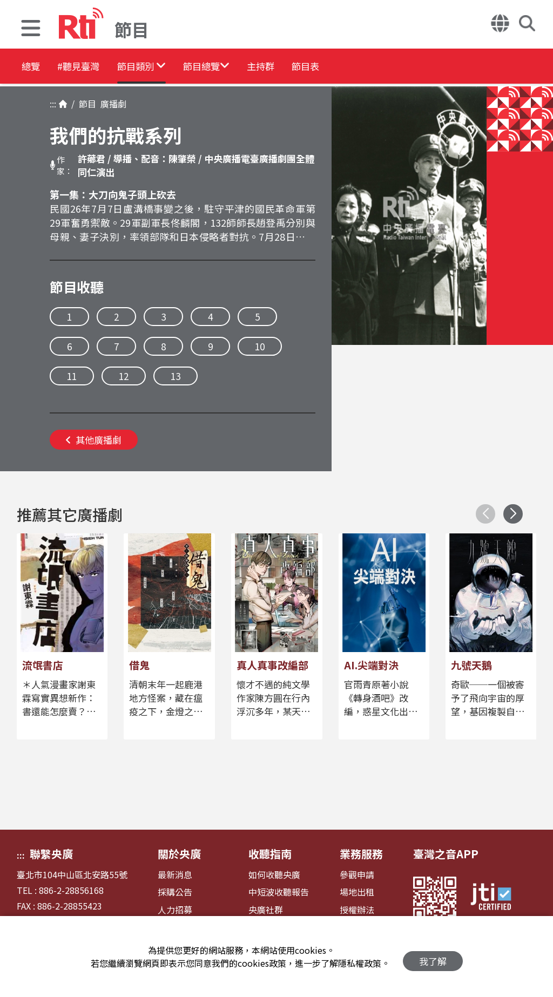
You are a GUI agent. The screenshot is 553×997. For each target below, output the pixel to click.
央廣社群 (265, 910)
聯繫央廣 (51, 854)
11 (72, 376)
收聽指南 (270, 854)
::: (53, 103)
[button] (31, 29)
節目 (85, 103)
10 (260, 346)
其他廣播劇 (94, 439)
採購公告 (175, 892)
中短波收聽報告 (278, 892)
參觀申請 (357, 875)
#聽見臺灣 (95, 67)
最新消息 (175, 875)
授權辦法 (357, 910)
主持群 (325, 67)
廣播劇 (111, 103)
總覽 (32, 67)
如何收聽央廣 (274, 875)
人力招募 (175, 910)
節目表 (384, 67)
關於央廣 (179, 854)
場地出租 (357, 892)
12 (124, 376)
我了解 (433, 957)
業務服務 (361, 854)
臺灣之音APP (445, 854)
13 (175, 376)
